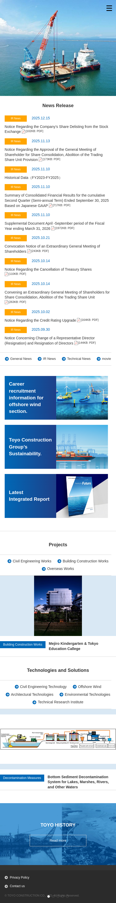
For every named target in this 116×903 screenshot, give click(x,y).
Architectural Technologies (32, 694)
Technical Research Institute (60, 702)
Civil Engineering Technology (43, 687)
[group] (58, 749)
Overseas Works (60, 569)
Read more (58, 840)
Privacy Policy (19, 877)
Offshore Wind (89, 687)
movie (106, 359)
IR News (49, 359)
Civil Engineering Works (32, 561)
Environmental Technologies (87, 694)
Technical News (79, 359)
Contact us (17, 886)
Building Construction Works (85, 561)
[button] (48, 896)
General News (20, 359)
